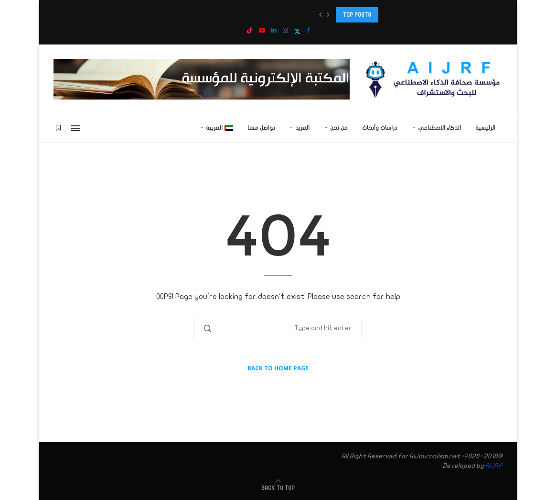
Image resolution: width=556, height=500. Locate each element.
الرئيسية (485, 128)
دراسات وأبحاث (379, 128)
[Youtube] (262, 30)
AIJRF (494, 465)
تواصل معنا (261, 128)
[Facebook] (308, 30)
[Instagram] (285, 30)
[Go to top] (278, 487)
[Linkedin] (274, 30)
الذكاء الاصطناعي (439, 128)
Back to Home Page (278, 368)
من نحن (339, 128)
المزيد (303, 128)
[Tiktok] (249, 31)
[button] (320, 14)
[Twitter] (297, 31)
